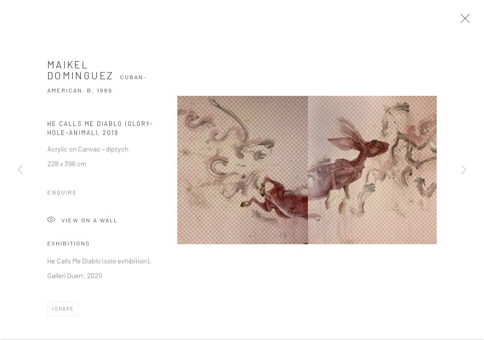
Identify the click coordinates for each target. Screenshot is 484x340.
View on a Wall (82, 223)
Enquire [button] (62, 194)
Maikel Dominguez (80, 72)
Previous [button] (20, 170)
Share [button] (64, 311)
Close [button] (463, 21)
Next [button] (463, 170)
